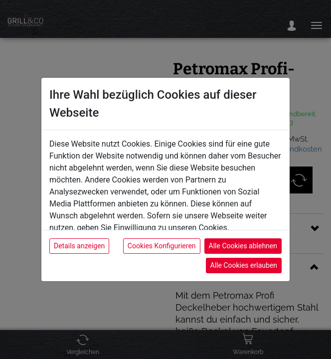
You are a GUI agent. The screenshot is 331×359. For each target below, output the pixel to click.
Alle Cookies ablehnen (243, 246)
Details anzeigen (79, 246)
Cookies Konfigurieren (162, 246)
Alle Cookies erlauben (243, 265)
